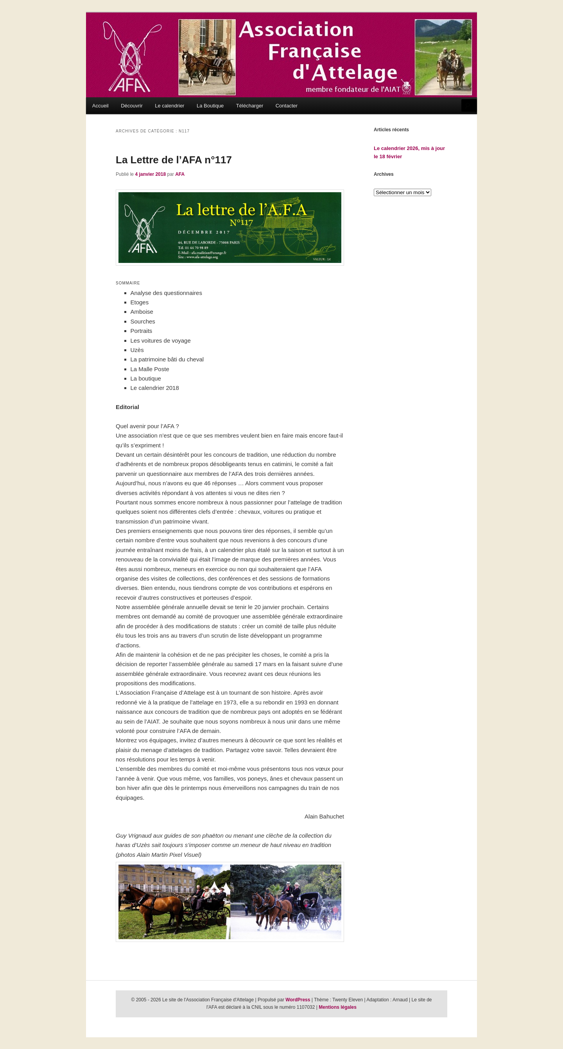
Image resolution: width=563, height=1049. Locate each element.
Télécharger (249, 106)
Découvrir (132, 106)
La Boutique (210, 106)
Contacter (287, 106)
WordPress (297, 1000)
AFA (180, 174)
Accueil (100, 106)
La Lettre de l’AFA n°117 (174, 160)
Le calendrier (169, 106)
